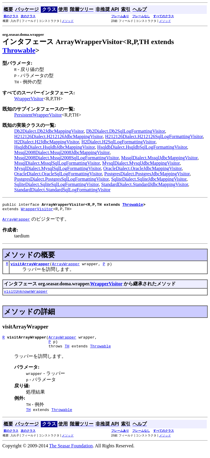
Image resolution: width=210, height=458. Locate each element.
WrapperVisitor (28, 98)
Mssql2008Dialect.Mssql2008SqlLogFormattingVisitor (66, 157)
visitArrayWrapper (30, 266)
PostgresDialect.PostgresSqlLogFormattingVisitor (61, 179)
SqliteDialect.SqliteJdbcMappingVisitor (149, 179)
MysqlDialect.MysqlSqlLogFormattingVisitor (57, 168)
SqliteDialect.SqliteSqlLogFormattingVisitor (56, 184)
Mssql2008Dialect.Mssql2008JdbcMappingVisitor (61, 152)
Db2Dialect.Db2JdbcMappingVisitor (49, 131)
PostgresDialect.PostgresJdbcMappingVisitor (147, 173)
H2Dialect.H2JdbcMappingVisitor (46, 141)
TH (67, 352)
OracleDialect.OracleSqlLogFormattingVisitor (58, 173)
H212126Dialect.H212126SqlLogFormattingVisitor (154, 136)
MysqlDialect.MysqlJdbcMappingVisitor (141, 163)
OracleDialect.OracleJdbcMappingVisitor (142, 168)
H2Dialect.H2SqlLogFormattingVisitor (118, 141)
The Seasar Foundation (71, 452)
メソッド (68, 20)
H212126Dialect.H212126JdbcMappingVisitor (58, 136)
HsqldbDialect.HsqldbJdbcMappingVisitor (54, 147)
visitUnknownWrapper (26, 294)
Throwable (18, 50)
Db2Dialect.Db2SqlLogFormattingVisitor (125, 131)
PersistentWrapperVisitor (38, 114)
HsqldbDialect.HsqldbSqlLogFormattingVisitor (142, 147)
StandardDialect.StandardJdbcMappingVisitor (144, 184)
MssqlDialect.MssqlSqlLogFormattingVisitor (57, 163)
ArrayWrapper (66, 266)
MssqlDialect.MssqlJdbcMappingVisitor (159, 157)
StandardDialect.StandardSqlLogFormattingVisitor (62, 189)
